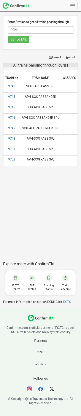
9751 (11, 149)
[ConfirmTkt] (41, 320)
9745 (11, 107)
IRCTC (67, 302)
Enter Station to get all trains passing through (38, 22)
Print (70, 57)
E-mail (55, 57)
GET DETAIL (19, 39)
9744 (11, 96)
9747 (11, 128)
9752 (11, 159)
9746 (11, 117)
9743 (11, 86)
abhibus (40, 364)
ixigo (40, 351)
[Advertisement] (40, 216)
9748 (11, 138)
